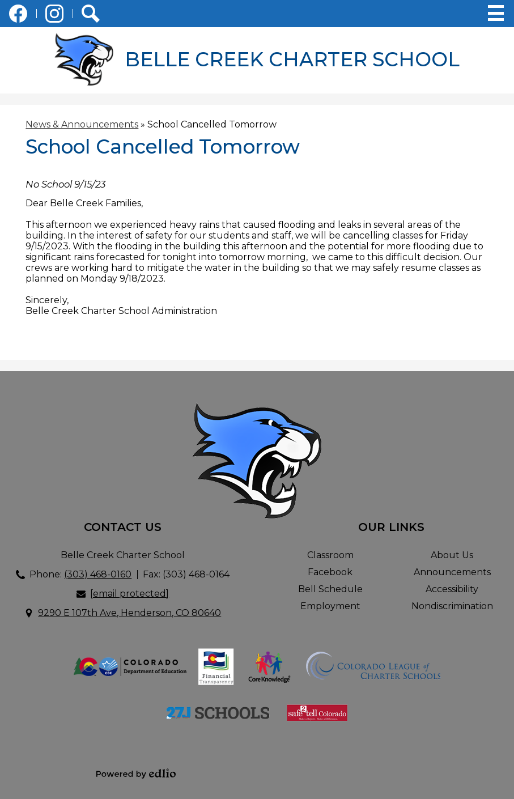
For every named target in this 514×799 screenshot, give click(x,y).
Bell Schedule (330, 589)
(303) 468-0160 (97, 574)
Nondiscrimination (452, 606)
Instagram (54, 16)
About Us (452, 555)
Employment (330, 606)
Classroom (330, 555)
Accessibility (452, 589)
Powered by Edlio (136, 773)
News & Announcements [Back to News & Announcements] (82, 124)
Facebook (18, 16)
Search (90, 16)
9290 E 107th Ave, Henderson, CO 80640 (129, 612)
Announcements (452, 572)
